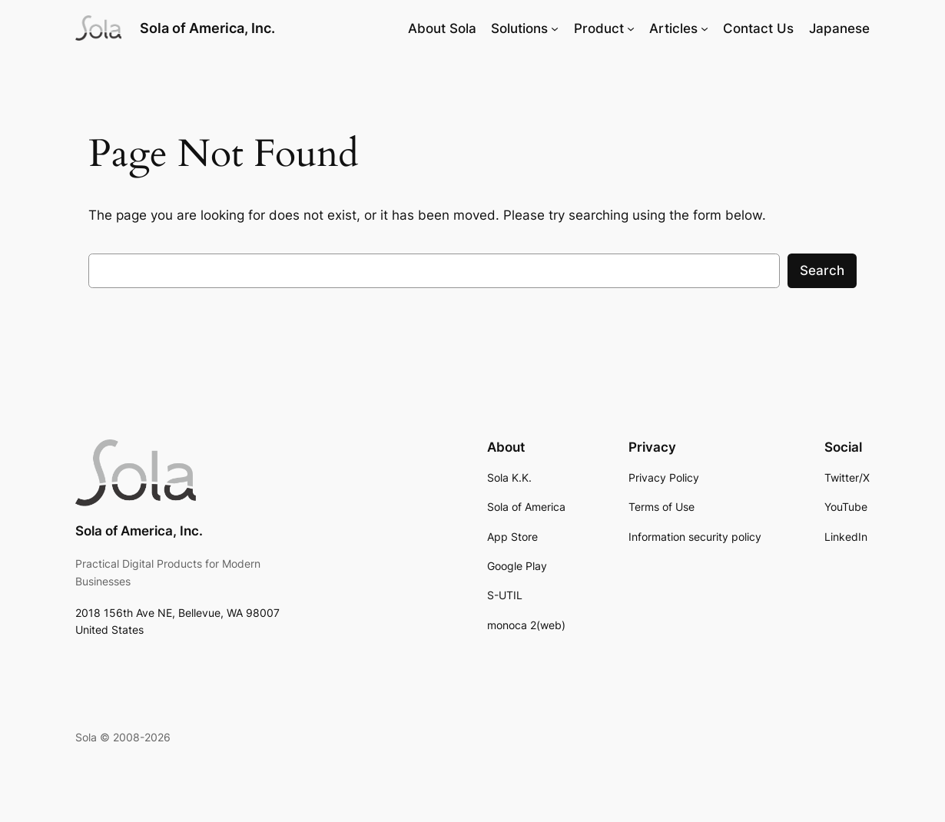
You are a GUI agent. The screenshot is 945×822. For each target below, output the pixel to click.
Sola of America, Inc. (207, 27)
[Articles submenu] (704, 28)
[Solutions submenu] (555, 28)
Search (822, 270)
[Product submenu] (631, 28)
